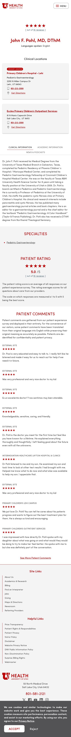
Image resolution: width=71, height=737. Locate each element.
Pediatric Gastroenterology (21, 242)
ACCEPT (14, 729)
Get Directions (18, 92)
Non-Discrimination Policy (17, 653)
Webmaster (10, 662)
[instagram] (47, 700)
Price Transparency (14, 624)
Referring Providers (14, 610)
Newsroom (10, 606)
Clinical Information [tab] (20, 147)
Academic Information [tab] (50, 147)
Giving (8, 598)
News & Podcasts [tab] (35, 152)
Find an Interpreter (14, 589)
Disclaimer (10, 641)
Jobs (7, 593)
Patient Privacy (12, 632)
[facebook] (29, 700)
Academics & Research (16, 581)
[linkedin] (41, 700)
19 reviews (38, 29)
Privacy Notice (26, 721)
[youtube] (35, 700)
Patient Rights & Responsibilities (20, 628)
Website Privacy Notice (16, 645)
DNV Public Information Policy (19, 649)
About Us (9, 577)
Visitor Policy (11, 637)
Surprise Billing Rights (15, 657)
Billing (7, 585)
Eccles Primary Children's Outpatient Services (32, 111)
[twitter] (24, 700)
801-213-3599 (17, 88)
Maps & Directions (13, 602)
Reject (34, 729)
